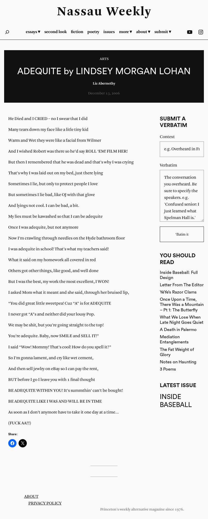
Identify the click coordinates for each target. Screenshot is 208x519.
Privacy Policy (45, 503)
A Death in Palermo (178, 329)
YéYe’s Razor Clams (178, 292)
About (31, 496)
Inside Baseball (176, 401)
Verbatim (168, 165)
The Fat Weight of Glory (177, 352)
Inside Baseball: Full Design (179, 275)
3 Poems (168, 369)
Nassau (80, 12)
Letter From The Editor (182, 285)
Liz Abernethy (104, 84)
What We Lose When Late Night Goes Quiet (181, 320)
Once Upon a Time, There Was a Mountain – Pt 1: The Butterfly (182, 304)
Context (167, 137)
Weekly (128, 12)
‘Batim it (182, 234)
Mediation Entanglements (174, 339)
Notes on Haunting (178, 362)
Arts (104, 59)
